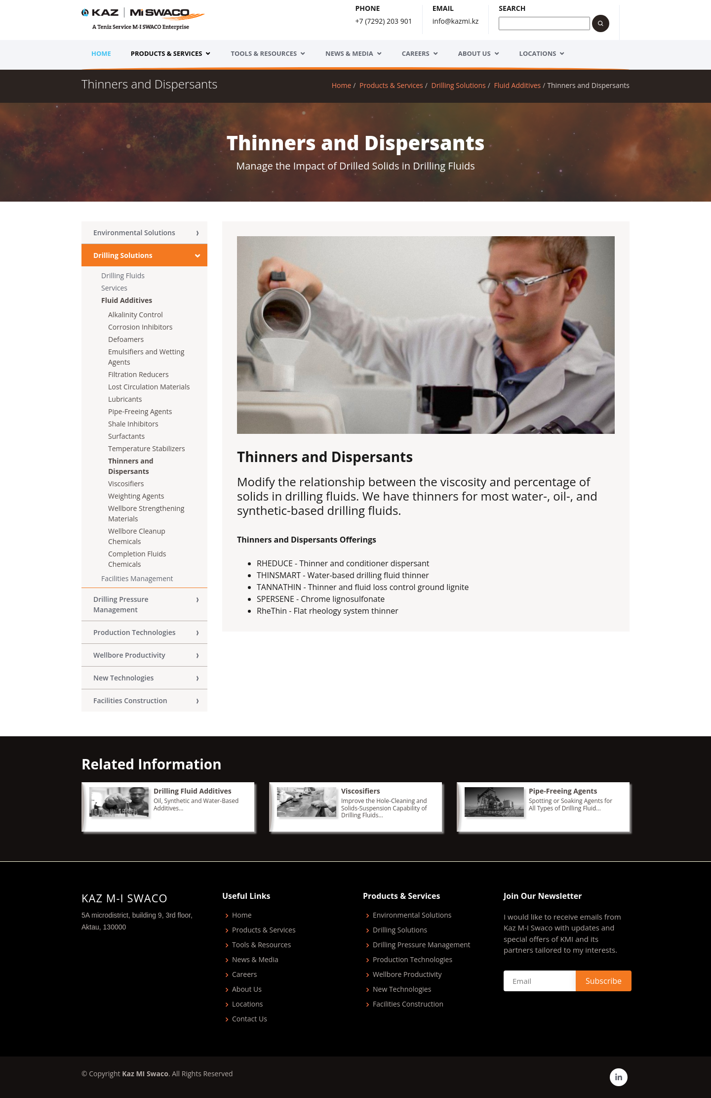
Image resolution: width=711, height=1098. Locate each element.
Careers (416, 53)
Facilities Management (137, 578)
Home (101, 53)
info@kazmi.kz (456, 21)
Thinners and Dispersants (131, 466)
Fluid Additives (517, 85)
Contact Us (249, 1019)
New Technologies (123, 677)
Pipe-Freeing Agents (140, 411)
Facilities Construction (130, 700)
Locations (537, 53)
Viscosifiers (126, 483)
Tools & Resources (264, 53)
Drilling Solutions (458, 85)
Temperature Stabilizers (146, 448)
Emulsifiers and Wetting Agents (146, 357)
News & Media (349, 53)
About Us (474, 53)
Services (114, 288)
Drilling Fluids (123, 275)
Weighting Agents (136, 496)
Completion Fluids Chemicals (137, 559)
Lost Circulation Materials (149, 386)
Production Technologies (134, 632)
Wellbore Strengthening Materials (146, 513)
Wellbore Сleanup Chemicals (136, 536)
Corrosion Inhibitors (140, 327)
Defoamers (126, 339)
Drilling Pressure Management (121, 604)
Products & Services (166, 53)
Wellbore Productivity (129, 655)
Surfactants (126, 436)
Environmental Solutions (134, 232)
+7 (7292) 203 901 (384, 21)
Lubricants (125, 399)
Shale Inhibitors (133, 423)
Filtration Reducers (138, 374)
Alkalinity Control (135, 314)
